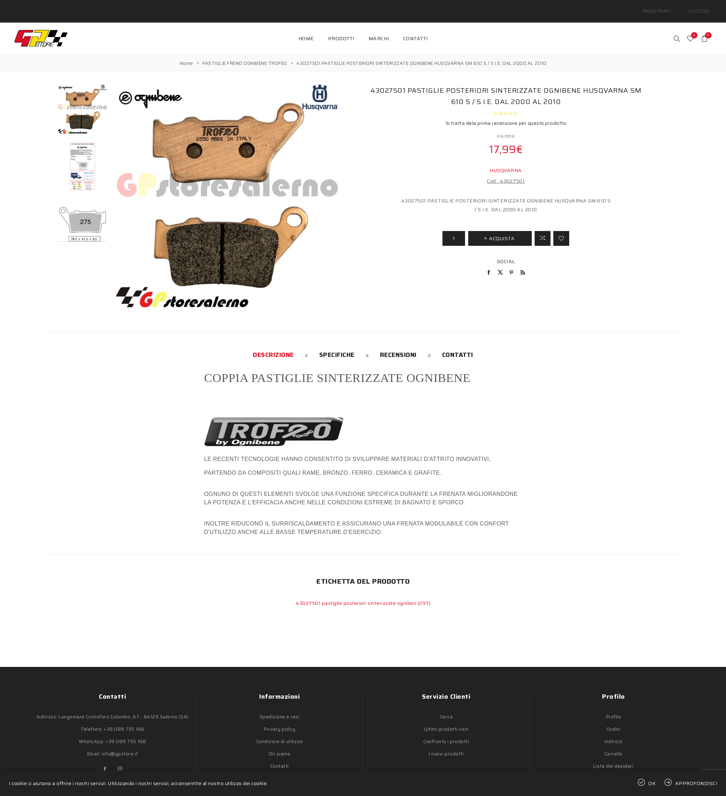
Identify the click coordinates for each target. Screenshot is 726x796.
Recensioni (398, 346)
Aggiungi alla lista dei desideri (561, 230)
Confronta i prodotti (446, 733)
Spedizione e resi (280, 708)
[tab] (273, 346)
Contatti (457, 346)
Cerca (446, 708)
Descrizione (273, 346)
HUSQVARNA (506, 162)
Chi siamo (280, 745)
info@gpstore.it (120, 745)
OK (652, 783)
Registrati (665, 7)
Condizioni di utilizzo (279, 733)
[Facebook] (105, 760)
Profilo (613, 708)
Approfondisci (696, 783)
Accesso (701, 7)
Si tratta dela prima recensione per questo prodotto (506, 115)
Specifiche (337, 346)
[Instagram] (120, 760)
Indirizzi (614, 733)
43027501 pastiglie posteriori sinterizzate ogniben (357, 594)
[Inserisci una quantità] (453, 230)
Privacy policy (279, 720)
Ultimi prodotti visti (446, 720)
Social (506, 253)
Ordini (613, 720)
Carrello (614, 745)
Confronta (543, 230)
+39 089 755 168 (124, 720)
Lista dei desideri (613, 757)
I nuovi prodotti (446, 745)
